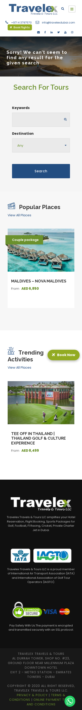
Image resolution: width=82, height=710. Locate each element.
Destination (23, 133)
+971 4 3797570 (21, 22)
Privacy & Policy (33, 695)
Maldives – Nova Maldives (38, 281)
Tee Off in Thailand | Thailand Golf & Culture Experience (38, 438)
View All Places (19, 215)
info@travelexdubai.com (58, 22)
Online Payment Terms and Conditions (50, 701)
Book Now (63, 354)
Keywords (21, 108)
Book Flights (20, 27)
